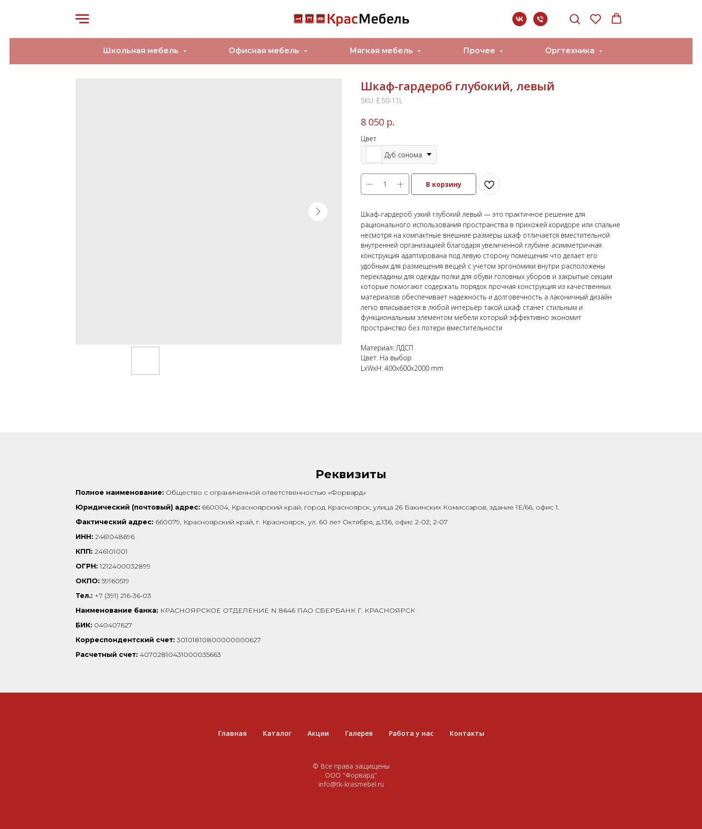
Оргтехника (570, 50)
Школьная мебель (142, 50)
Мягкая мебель (382, 50)
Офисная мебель (265, 50)
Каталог (277, 733)
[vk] (519, 23)
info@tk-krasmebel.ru (351, 784)
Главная (232, 733)
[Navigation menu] (82, 19)
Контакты (467, 733)
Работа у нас (411, 733)
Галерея (359, 733)
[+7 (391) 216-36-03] (540, 23)
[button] (574, 18)
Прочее (480, 50)
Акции (318, 733)
